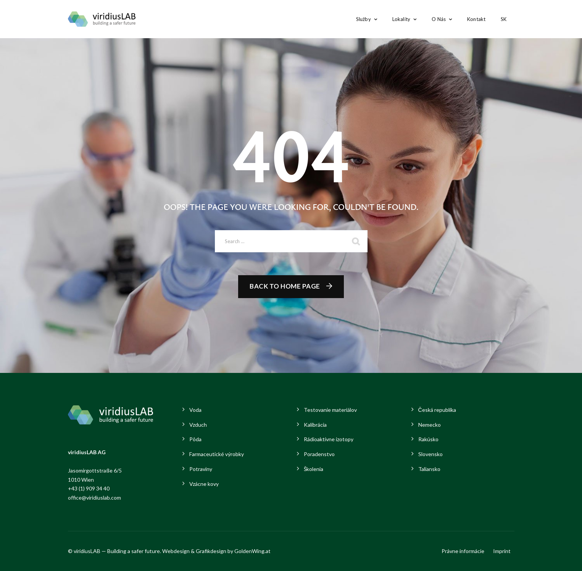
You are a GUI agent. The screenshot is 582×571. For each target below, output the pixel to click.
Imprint (502, 551)
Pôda (195, 439)
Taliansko (429, 469)
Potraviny (200, 469)
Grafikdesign (211, 551)
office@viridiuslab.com (94, 497)
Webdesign (176, 551)
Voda (195, 409)
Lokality (401, 19)
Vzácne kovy (204, 484)
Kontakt (476, 19)
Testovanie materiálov (330, 409)
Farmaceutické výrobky (216, 454)
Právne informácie (463, 551)
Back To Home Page (285, 286)
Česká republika (437, 409)
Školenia (313, 469)
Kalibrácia (315, 424)
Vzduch (198, 424)
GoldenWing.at (252, 551)
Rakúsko (428, 439)
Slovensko (430, 454)
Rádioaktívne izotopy (328, 439)
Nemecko (429, 424)
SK (503, 19)
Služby (363, 19)
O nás (439, 19)
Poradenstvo (319, 454)
